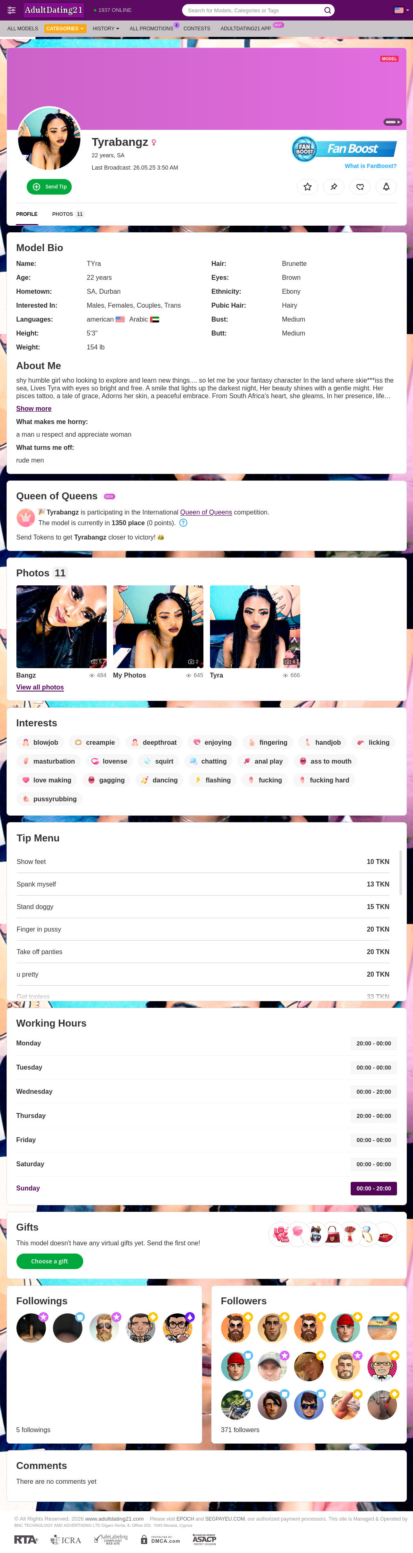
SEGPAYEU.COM (225, 1519)
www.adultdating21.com (114, 1519)
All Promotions (153, 28)
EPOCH (185, 1519)
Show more (34, 408)
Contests (197, 29)
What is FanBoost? (371, 166)
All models (22, 29)
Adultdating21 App (248, 28)
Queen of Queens (206, 512)
